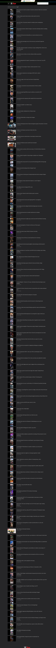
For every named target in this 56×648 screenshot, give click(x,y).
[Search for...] (41, 3)
